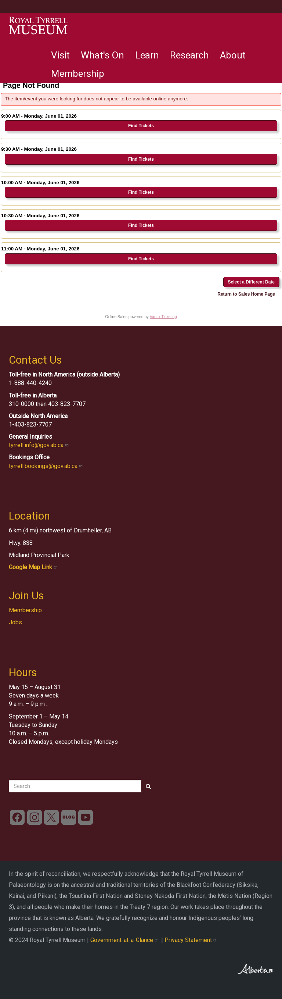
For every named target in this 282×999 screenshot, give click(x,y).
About (233, 55)
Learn (147, 55)
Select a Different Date (251, 282)
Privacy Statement (191, 939)
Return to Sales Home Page (246, 294)
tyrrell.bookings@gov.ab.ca (46, 466)
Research (189, 55)
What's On (102, 55)
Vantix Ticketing (163, 316)
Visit (60, 55)
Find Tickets (141, 125)
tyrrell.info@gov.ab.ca (39, 445)
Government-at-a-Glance (125, 939)
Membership (77, 73)
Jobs (15, 622)
